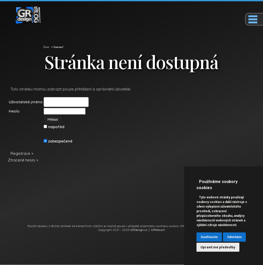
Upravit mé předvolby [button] (218, 247)
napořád (54, 127)
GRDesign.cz (138, 230)
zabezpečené (58, 141)
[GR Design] (24, 22)
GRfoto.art (158, 230)
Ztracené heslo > (23, 160)
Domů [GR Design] (46, 47)
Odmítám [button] (234, 237)
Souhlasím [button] (209, 237)
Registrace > (22, 153)
